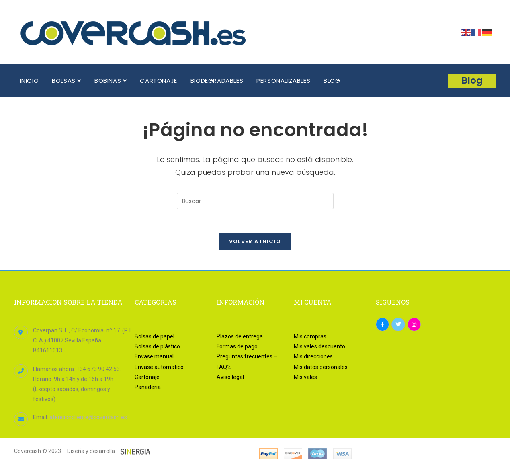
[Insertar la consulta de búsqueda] (255, 201)
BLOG (332, 80)
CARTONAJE (158, 80)
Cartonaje (147, 377)
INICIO (29, 80)
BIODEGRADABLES (216, 80)
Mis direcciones (313, 357)
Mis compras (310, 336)
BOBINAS (110, 80)
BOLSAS (66, 80)
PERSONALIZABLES (283, 80)
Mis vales (305, 377)
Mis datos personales (321, 367)
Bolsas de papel (154, 336)
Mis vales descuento (319, 347)
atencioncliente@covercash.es (88, 417)
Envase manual (154, 357)
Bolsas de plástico (157, 347)
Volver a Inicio (255, 241)
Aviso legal (230, 377)
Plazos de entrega (240, 336)
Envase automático (159, 367)
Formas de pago (237, 347)
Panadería (148, 387)
